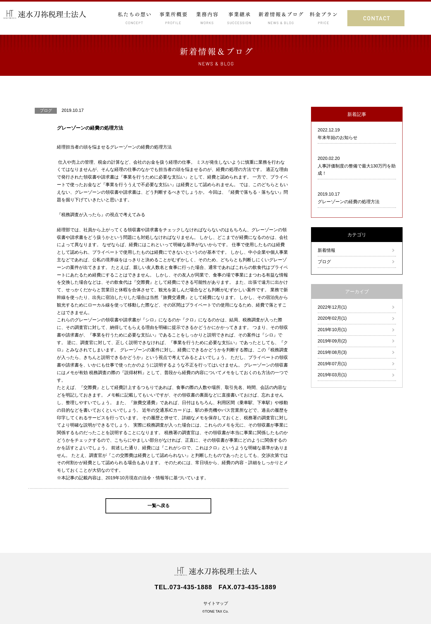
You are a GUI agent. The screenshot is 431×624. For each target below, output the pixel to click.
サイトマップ (215, 603)
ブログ (324, 261)
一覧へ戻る (158, 505)
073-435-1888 (191, 587)
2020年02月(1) (332, 318)
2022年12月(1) (332, 307)
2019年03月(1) (332, 374)
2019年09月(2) (332, 340)
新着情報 (326, 250)
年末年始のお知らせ (337, 137)
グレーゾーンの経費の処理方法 (349, 201)
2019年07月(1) (332, 363)
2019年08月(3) (332, 352)
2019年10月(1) (332, 329)
